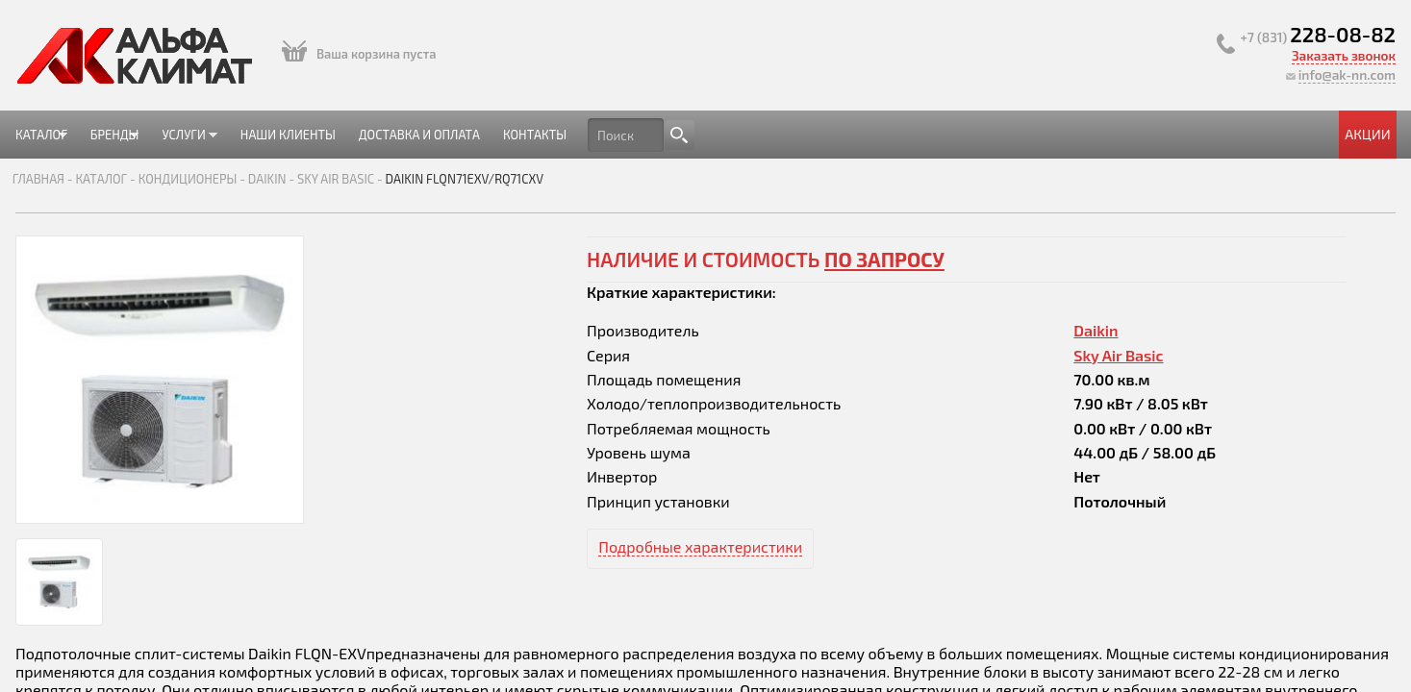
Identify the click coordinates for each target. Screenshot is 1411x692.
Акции (1139, 134)
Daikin (489, 191)
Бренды (354, 142)
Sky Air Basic (557, 191)
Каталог (269, 142)
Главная (261, 191)
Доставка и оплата (698, 134)
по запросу (884, 272)
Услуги (441, 142)
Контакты (825, 134)
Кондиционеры (409, 191)
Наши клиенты (553, 134)
